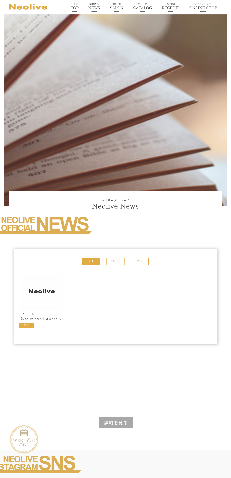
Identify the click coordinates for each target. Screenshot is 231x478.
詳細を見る (116, 422)
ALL (91, 261)
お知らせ (115, 261)
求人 (139, 261)
